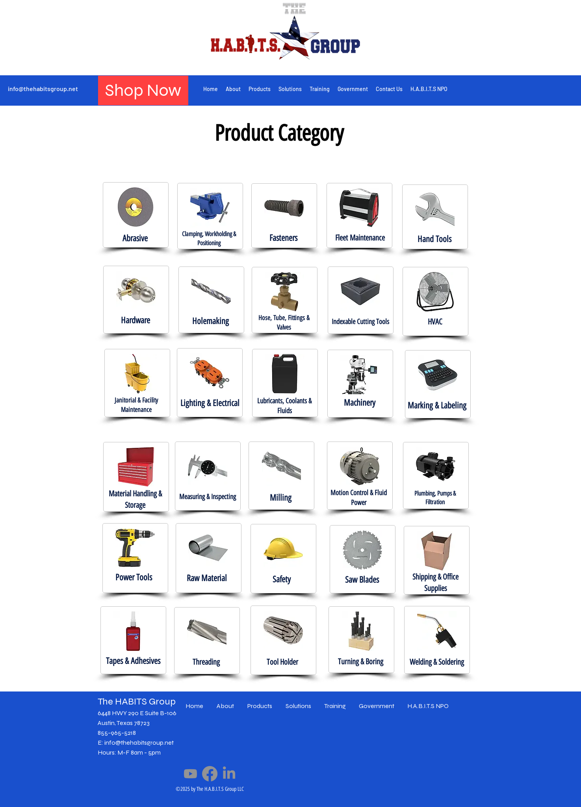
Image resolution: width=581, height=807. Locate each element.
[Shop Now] (143, 90)
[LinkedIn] (229, 773)
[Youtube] (190, 773)
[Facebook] (209, 773)
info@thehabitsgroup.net (43, 88)
